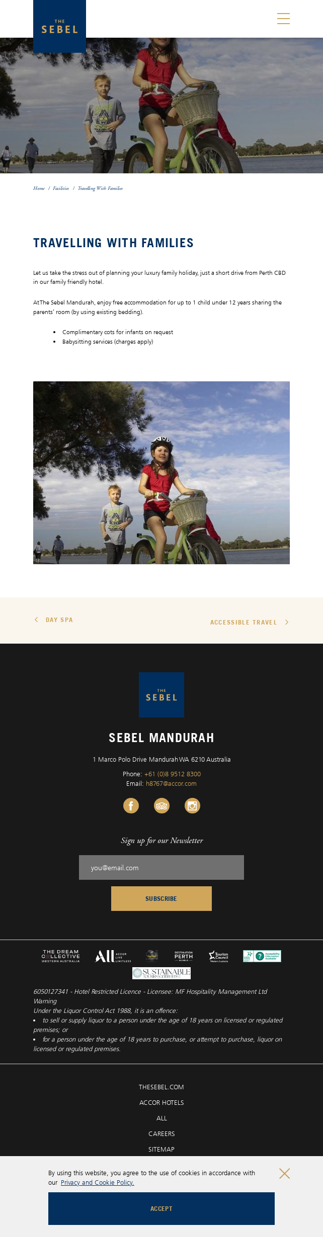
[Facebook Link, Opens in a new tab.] (131, 805)
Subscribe (161, 898)
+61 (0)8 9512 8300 (172, 774)
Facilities (61, 188)
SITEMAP (161, 1149)
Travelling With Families (100, 188)
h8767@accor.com (171, 783)
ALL (161, 1118)
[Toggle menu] (283, 19)
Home (38, 188)
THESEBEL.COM (161, 1087)
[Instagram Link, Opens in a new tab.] (192, 805)
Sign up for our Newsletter (162, 840)
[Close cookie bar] (284, 1173)
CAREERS (161, 1133)
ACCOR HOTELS (161, 1102)
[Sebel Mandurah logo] (59, 26)
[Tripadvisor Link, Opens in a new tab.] (162, 805)
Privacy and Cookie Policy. (97, 1182)
